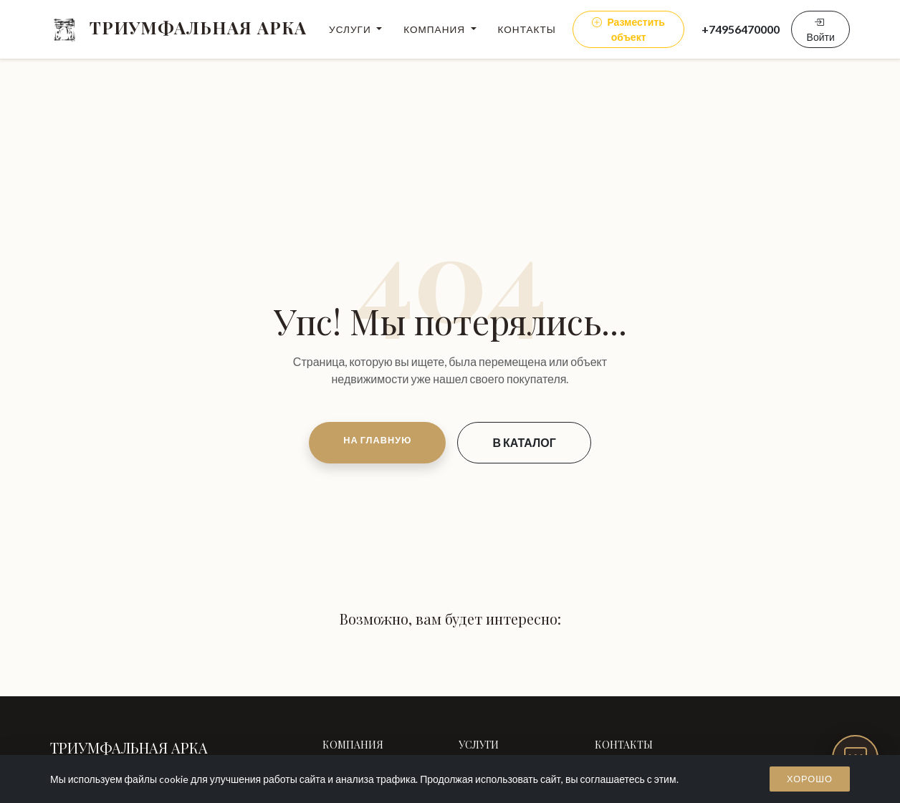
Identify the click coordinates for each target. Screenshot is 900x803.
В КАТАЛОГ (523, 442)
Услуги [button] (351, 29)
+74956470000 (741, 29)
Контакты (527, 29)
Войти (821, 29)
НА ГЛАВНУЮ (377, 440)
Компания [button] (435, 29)
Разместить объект (628, 29)
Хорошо (810, 778)
